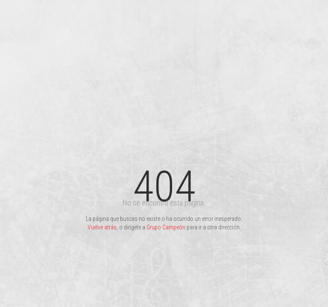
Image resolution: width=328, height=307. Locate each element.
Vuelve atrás (102, 227)
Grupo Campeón (165, 227)
